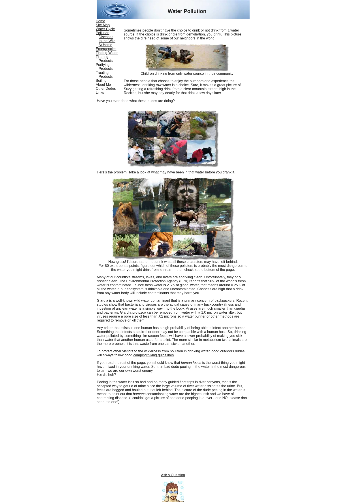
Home (100, 21)
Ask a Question (173, 475)
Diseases (106, 37)
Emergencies (106, 49)
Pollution (102, 33)
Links (100, 92)
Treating (102, 72)
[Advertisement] (173, 438)
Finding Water (107, 53)
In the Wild (107, 41)
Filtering (102, 57)
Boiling (101, 80)
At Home (105, 45)
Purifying (102, 65)
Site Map (103, 25)
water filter (227, 312)
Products (106, 61)
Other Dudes (106, 88)
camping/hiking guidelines (153, 355)
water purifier (195, 316)
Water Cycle (105, 29)
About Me (103, 84)
